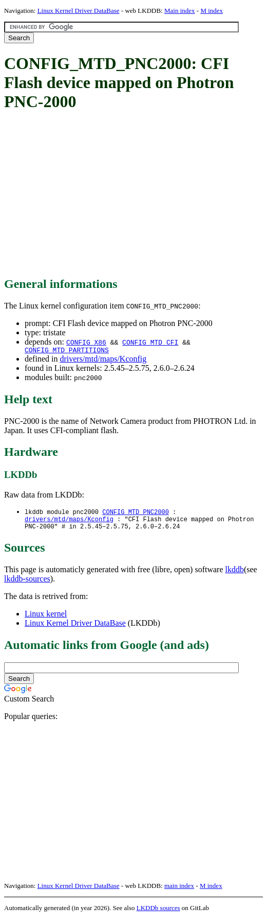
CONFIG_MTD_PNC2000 (135, 513)
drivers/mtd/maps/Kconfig (103, 360)
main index (179, 891)
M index (211, 10)
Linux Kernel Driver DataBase (78, 10)
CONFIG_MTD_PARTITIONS (67, 351)
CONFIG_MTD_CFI (150, 342)
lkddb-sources (27, 583)
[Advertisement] (135, 195)
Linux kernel (46, 618)
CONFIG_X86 (86, 342)
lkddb (234, 574)
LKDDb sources (158, 913)
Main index (179, 10)
